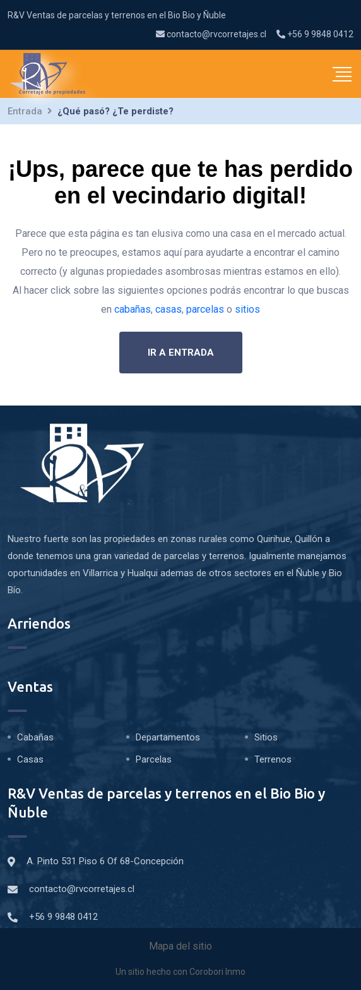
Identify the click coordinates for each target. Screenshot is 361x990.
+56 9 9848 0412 (314, 34)
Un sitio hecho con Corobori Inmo (180, 972)
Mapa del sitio (180, 946)
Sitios (266, 737)
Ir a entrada (181, 352)
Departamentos (168, 737)
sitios (247, 309)
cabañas (132, 309)
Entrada (25, 111)
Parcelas (154, 759)
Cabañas (35, 737)
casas (168, 309)
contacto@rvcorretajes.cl (211, 34)
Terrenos (273, 759)
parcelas (205, 309)
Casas (30, 759)
